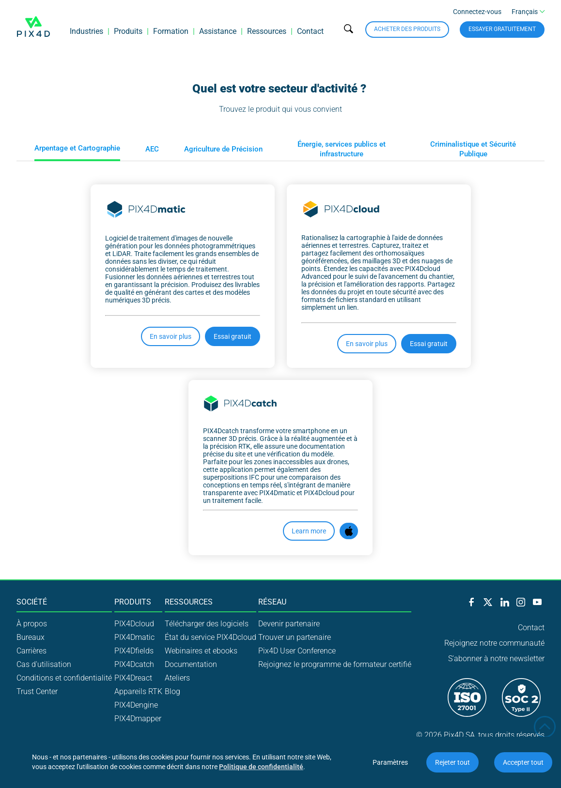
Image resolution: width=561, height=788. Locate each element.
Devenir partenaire (289, 623)
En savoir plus (170, 336)
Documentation (191, 664)
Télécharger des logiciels (207, 623)
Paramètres (390, 762)
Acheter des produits (407, 29)
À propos (31, 623)
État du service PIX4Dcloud (210, 637)
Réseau (272, 602)
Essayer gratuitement (502, 29)
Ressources (266, 31)
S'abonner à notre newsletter (496, 658)
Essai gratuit (232, 336)
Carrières (31, 650)
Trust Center (37, 691)
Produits (128, 31)
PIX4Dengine (136, 705)
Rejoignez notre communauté (494, 643)
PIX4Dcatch (134, 664)
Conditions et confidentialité (64, 677)
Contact (310, 31)
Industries (86, 31)
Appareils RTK (138, 691)
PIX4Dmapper (137, 718)
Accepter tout (523, 762)
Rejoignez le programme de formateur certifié (334, 664)
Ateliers (177, 677)
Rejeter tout (452, 762)
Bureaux (30, 637)
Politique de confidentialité (261, 767)
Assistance (217, 31)
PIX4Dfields (134, 650)
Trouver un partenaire (294, 637)
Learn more (309, 531)
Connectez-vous (477, 11)
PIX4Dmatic (134, 637)
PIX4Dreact (133, 677)
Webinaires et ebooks (201, 650)
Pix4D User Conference (297, 650)
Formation (170, 31)
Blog (172, 691)
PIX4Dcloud (134, 623)
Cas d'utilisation (43, 664)
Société (31, 602)
